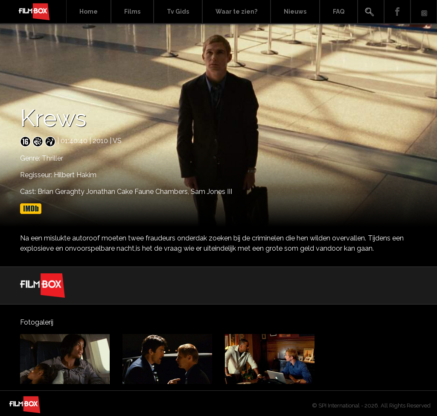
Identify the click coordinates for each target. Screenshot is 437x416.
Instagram (424, 11)
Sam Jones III (211, 191)
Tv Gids (178, 11)
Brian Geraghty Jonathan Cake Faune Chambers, (114, 191)
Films (132, 11)
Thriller (52, 158)
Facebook (397, 11)
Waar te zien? (236, 11)
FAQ (338, 11)
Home (88, 11)
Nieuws (295, 11)
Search (371, 11)
